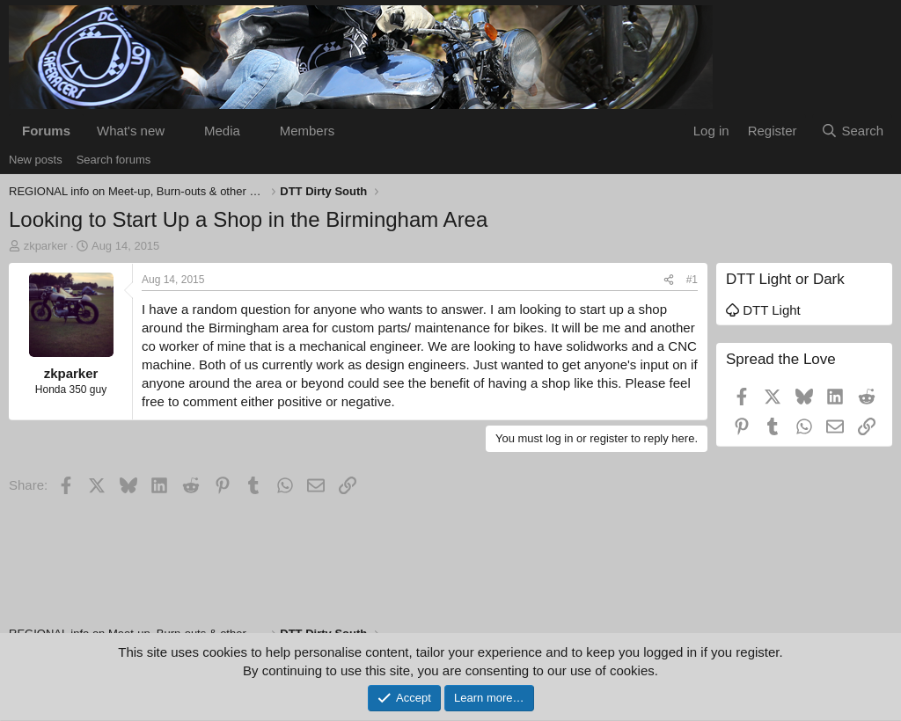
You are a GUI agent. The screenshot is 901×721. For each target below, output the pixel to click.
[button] (178, 130)
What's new (131, 130)
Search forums (114, 159)
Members (307, 130)
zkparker (46, 245)
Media (222, 130)
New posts (35, 159)
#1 (692, 279)
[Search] (852, 130)
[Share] (668, 280)
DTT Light (763, 309)
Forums (46, 130)
